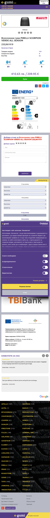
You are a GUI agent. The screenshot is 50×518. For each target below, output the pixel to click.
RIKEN (24, 469)
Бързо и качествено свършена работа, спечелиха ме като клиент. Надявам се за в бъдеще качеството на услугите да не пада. (25, 363)
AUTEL (4, 408)
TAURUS (25, 477)
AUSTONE (26, 404)
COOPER (4, 420)
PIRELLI (4, 465)
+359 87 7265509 (7, 6)
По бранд (4, 496)
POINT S (25, 465)
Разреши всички (25, 286)
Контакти (29, 496)
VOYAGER (26, 485)
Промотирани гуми (7, 498)
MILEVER (4, 461)
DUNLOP (4, 424)
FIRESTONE (5, 428)
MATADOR (5, 457)
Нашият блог (10, 508)
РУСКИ (25, 490)
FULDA (4, 432)
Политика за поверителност (9, 504)
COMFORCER (6, 416)
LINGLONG (5, 453)
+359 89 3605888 (7, 8)
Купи (25, 79)
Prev (43, 355)
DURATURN (26, 424)
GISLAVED (5, 436)
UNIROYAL (5, 485)
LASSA (24, 449)
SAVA (24, 473)
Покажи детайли (38, 280)
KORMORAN (27, 445)
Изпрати (25, 173)
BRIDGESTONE (28, 412)
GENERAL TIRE (28, 432)
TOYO (3, 481)
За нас (28, 498)
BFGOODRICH (6, 412)
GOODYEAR (5, 441)
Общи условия (30, 501)
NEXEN (25, 461)
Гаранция (29, 504)
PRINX (3, 469)
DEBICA (25, 420)
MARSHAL (26, 453)
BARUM (25, 408)
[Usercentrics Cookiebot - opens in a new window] (40, 224)
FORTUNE (26, 428)
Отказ (25, 292)
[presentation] (15, 167)
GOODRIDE (26, 436)
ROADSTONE (6, 473)
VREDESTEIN (6, 490)
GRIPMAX (26, 441)
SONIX (3, 477)
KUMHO (4, 449)
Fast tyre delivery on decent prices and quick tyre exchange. (25, 381)
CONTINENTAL (28, 416)
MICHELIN (26, 457)
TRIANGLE (26, 481)
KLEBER (4, 445)
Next (47, 355)
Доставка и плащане (7, 501)
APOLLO (4, 404)
